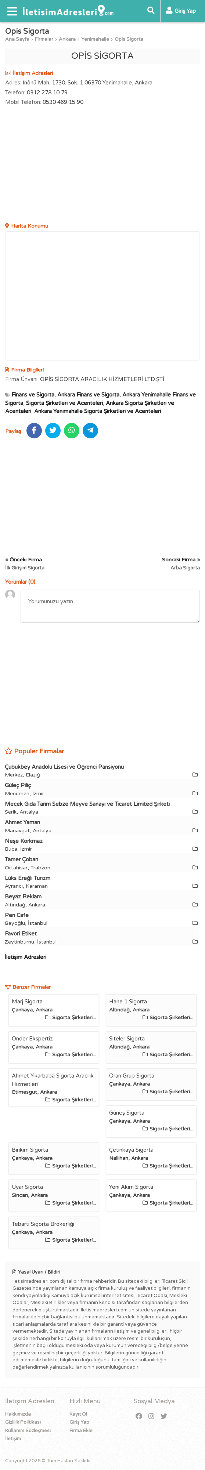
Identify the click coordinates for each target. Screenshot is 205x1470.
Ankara (67, 39)
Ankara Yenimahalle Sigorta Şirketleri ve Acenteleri (97, 411)
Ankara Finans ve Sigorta (88, 394)
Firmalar (44, 39)
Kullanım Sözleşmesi (28, 1431)
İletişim (13, 1439)
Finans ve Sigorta (32, 394)
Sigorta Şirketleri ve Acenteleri (64, 403)
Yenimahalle (95, 39)
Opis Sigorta (129, 39)
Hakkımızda (18, 1414)
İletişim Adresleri (25, 957)
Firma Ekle (81, 1431)
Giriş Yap (79, 1422)
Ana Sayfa (17, 39)
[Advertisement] (102, 165)
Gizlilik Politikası (23, 1422)
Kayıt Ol (78, 1414)
